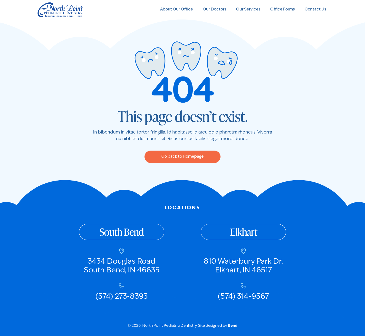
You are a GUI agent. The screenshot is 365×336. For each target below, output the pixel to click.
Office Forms (282, 9)
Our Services (248, 9)
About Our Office (176, 9)
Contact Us (315, 9)
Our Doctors (214, 9)
